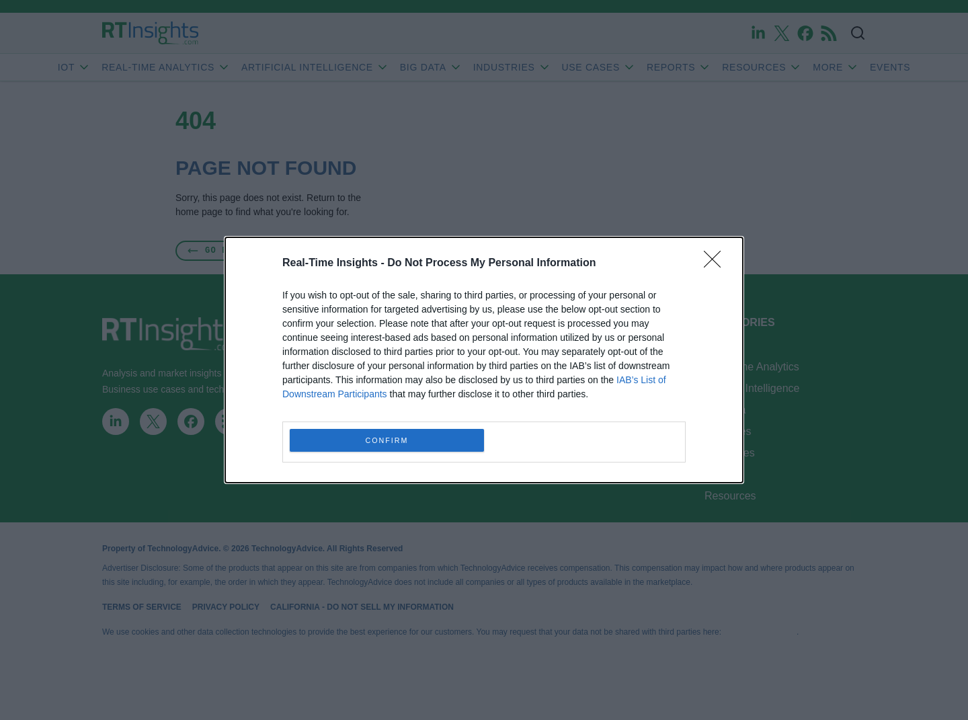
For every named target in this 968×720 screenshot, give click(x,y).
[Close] (716, 263)
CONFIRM (387, 441)
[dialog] (484, 360)
